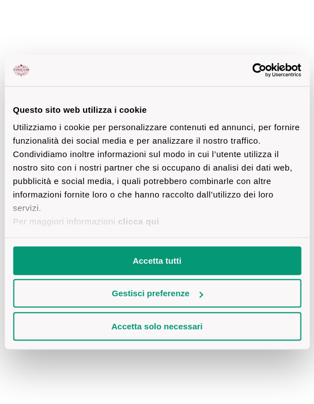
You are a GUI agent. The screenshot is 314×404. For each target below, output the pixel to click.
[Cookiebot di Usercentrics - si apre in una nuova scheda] (252, 70)
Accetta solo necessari (157, 326)
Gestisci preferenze (157, 293)
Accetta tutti (157, 260)
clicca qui (138, 221)
